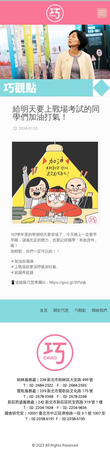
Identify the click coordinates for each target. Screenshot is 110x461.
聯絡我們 (99, 310)
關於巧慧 (61, 310)
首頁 (44, 310)
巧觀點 (80, 310)
